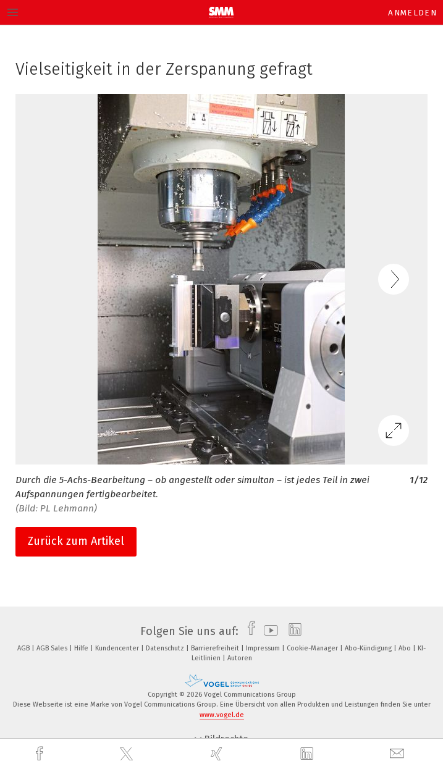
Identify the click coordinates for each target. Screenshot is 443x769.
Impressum (264, 648)
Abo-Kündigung (369, 648)
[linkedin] (308, 754)
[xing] (218, 754)
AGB (24, 648)
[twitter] (128, 754)
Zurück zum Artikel (76, 541)
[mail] (398, 753)
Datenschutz (166, 648)
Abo (406, 648)
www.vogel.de (222, 715)
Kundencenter (118, 648)
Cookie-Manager (313, 648)
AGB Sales (52, 648)
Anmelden (412, 12)
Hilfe (82, 648)
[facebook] (41, 753)
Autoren (239, 658)
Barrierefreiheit (216, 648)
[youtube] (268, 631)
